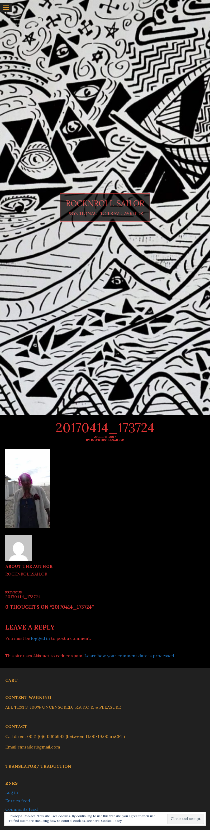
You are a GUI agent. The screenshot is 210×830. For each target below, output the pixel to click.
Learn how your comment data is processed (129, 655)
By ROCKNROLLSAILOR (105, 440)
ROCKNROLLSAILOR (26, 574)
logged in (40, 638)
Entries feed (17, 800)
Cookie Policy (111, 821)
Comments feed (21, 809)
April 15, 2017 (105, 437)
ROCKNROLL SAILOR (105, 203)
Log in (11, 792)
